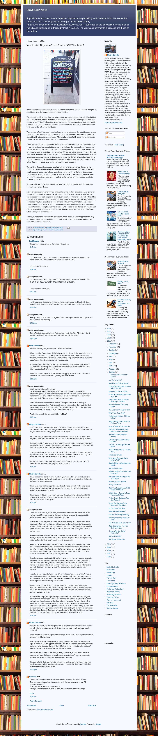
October (112, 350)
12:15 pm (33, 379)
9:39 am (33, 307)
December (113, 344)
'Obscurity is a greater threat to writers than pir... (120, 387)
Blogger (98, 724)
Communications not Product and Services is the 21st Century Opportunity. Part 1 (124, 236)
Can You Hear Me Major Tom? (119, 410)
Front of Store (111, 578)
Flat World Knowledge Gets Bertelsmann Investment (118, 430)
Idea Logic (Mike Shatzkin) (116, 583)
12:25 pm (33, 669)
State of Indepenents (114, 600)
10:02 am (33, 323)
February (112, 369)
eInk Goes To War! (115, 455)
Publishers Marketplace (115, 589)
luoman (83, 724)
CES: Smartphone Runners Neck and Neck (118, 527)
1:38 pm (33, 615)
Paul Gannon (34, 241)
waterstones (59, 230)
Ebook (32, 693)
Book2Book (111, 570)
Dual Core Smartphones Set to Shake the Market (119, 489)
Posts (109, 133)
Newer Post (31, 706)
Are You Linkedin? (115, 380)
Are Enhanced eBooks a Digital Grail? (123, 214)
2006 (109, 557)
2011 (109, 341)
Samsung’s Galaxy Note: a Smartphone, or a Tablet (124, 302)
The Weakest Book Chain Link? (120, 523)
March (111, 366)
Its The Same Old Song (117, 508)
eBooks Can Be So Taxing (118, 391)
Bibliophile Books (113, 567)
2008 (109, 550)
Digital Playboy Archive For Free (123, 173)
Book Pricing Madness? (117, 511)
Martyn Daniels (35, 424)
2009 (109, 547)
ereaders (51, 230)
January (112, 372)
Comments (111, 137)
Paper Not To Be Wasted (117, 482)
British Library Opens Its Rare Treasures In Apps (119, 494)
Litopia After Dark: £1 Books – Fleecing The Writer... (119, 401)
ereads (109, 575)
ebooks (45, 230)
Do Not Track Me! (115, 536)
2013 (109, 335)
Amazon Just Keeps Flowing (119, 515)
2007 (109, 554)
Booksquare (111, 572)
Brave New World (37, 9)
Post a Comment (36, 701)
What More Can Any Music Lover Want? (118, 459)
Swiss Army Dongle (115, 468)
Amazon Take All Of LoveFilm (119, 426)
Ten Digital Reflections (117, 539)
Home (62, 706)
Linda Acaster (34, 346)
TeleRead (110, 603)
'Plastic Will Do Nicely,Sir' (123, 193)
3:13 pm (33, 502)
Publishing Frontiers (114, 595)
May (110, 359)
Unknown (33, 677)
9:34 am (33, 696)
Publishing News (113, 597)
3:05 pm (33, 467)
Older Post (92, 706)
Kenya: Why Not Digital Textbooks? (117, 532)
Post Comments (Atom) (44, 710)
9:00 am (33, 292)
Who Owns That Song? (117, 413)
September (113, 353)
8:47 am (33, 247)
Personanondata (112, 586)
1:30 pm (33, 417)
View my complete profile (114, 123)
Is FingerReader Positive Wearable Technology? (115, 157)
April (111, 363)
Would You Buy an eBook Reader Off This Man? (118, 504)
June (111, 356)
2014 (109, 332)
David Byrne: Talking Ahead (118, 383)
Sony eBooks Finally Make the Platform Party (119, 422)
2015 (109, 328)
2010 (109, 544)
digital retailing (37, 230)
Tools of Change (112, 608)
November (113, 347)
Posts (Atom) (119, 145)
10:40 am (33, 338)
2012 (109, 338)
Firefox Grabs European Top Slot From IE (119, 499)
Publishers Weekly (113, 592)
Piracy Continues (115, 485)
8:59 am (33, 269)
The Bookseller (112, 605)
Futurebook (111, 581)
